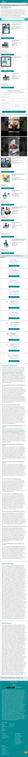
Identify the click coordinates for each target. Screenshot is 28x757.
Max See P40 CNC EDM (16, 157)
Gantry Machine (4, 612)
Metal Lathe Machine (15, 602)
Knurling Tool (20, 577)
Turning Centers (11, 587)
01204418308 (4, 747)
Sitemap (3, 725)
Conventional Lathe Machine (20, 601)
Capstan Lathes (8, 577)
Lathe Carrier (4, 570)
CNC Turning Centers (11, 581)
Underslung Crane (5, 703)
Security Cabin (18, 695)
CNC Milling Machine (17, 588)
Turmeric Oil (23, 718)
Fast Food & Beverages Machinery (15, 632)
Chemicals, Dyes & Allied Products (10, 644)
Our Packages (17, 737)
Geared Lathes (18, 590)
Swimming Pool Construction (11, 714)
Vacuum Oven (4, 700)
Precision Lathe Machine (6, 593)
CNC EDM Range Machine (17, 57)
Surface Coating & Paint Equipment (8, 658)
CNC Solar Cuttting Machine (14, 432)
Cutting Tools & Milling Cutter (20, 673)
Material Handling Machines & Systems (13, 650)
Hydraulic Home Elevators (6, 694)
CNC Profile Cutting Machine (19, 587)
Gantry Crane (10, 703)
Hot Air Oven (9, 700)
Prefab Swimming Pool (18, 713)
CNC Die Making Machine (10, 595)
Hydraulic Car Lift (20, 694)
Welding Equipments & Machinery (11, 669)
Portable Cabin (19, 690)
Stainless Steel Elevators (12, 695)
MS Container (17, 697)
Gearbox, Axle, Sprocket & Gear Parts (16, 663)
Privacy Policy (4, 737)
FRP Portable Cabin (11, 697)
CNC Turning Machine (12, 596)
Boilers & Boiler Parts (10, 670)
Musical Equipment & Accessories (8, 667)
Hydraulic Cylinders (20, 700)
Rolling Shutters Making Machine (13, 711)
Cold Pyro (14, 717)
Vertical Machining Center (16, 599)
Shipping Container (16, 699)
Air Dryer (6, 711)
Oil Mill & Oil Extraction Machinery (19, 634)
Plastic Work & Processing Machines (19, 640)
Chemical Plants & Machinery (7, 640)
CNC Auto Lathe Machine (20, 596)
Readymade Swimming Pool (6, 715)
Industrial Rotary (8, 583)
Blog (2, 727)
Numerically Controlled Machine (11, 575)
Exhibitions (3, 730)
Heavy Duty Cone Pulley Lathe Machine (15, 571)
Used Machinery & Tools (18, 670)
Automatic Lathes (14, 573)
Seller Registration (18, 735)
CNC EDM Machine (15, 40)
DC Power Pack (13, 700)
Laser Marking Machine (13, 690)
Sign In (25, 1)
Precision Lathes (17, 570)
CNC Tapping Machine (21, 431)
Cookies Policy (4, 735)
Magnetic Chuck (15, 577)
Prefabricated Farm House (8, 696)
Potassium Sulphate (17, 718)
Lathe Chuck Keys (10, 570)
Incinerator (16, 667)
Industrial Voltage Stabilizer (9, 702)
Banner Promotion (18, 739)
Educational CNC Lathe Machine (14, 589)
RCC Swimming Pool (20, 714)
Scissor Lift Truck (4, 695)
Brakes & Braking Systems (12, 637)
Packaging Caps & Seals (18, 674)
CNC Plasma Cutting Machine (17, 606)
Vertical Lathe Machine (15, 614)
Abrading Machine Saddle (17, 616)
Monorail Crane (19, 703)
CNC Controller (10, 612)
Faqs (2, 731)
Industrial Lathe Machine (12, 572)
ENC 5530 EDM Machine (16, 24)
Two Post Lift (4, 712)
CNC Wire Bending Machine (19, 567)
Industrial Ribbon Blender (9, 692)
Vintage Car (9, 716)
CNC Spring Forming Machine (10, 610)
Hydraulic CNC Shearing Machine (19, 611)
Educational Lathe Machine (12, 600)
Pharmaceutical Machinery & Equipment (9, 635)
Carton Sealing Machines (16, 693)
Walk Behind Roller (11, 691)
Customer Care (4, 726)
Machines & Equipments (9, 639)
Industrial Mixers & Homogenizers (8, 643)
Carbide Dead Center (9, 617)
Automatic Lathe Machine (21, 572)
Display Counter (23, 693)
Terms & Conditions (5, 736)
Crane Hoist (15, 703)
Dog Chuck (21, 608)
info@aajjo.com (4, 750)
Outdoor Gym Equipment (15, 715)
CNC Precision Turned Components (15, 613)
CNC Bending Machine (19, 595)
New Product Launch (18, 741)
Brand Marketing (17, 740)
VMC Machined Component (17, 371)
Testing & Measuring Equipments (20, 639)
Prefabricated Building (15, 698)
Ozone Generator (9, 717)
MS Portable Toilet (16, 696)
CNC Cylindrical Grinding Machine (17, 578)
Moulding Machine (5, 628)
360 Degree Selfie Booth (20, 717)
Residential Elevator (14, 694)
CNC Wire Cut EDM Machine (16, 593)
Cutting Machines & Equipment (13, 651)
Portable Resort (22, 696)
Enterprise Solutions (18, 742)
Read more (18, 15)
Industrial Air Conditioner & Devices (15, 662)
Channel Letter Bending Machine (15, 594)
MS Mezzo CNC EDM (16, 222)
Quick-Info (3, 728)
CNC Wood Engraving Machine (16, 605)
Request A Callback (14, 681)
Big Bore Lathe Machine (6, 573)
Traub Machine (16, 612)
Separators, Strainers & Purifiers (7, 645)
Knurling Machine (5, 613)
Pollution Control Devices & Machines (14, 633)
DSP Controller (4, 432)
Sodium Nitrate (11, 718)
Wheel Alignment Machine (10, 712)
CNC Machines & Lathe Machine (7, 5)
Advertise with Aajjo (18, 736)
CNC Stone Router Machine (13, 701)
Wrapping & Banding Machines (19, 627)
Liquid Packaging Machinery (7, 626)
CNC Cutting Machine (10, 576)
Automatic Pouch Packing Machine (10, 710)
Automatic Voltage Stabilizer (18, 702)
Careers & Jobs (11, 725)
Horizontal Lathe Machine (6, 602)
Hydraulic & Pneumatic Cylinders (7, 674)
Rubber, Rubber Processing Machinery (15, 649)
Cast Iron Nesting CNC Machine (7, 588)
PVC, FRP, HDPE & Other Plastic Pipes (18, 657)
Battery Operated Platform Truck (17, 716)
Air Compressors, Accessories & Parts (16, 656)
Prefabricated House (9, 699)
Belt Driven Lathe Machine (10, 601)
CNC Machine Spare (8, 616)
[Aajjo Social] (15, 687)
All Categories (11, 726)
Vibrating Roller (16, 691)
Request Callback (7, 38)
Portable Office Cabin (7, 698)
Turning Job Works (9, 567)
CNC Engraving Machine (16, 583)
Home (1, 5)
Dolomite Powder (10, 719)
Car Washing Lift (22, 711)
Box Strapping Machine (8, 693)
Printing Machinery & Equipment (7, 627)
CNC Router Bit (23, 612)
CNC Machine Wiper (19, 581)
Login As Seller (17, 743)
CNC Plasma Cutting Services (18, 618)
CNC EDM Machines (15, 190)
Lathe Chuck (10, 618)
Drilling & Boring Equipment (20, 658)
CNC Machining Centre (18, 617)
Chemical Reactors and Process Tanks (9, 661)
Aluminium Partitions (17, 692)
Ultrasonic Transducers (11, 709)
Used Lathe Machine (8, 611)
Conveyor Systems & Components (15, 628)
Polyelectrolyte (16, 719)
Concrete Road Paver (5, 718)
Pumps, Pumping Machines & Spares (19, 626)
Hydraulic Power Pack (5, 701)
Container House (22, 699)
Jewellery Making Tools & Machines (8, 673)
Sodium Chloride (4, 719)
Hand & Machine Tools (18, 645)
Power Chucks (13, 584)
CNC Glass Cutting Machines (13, 608)
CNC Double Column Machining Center (17, 607)
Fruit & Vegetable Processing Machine (16, 646)
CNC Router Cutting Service (13, 582)
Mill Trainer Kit (7, 584)
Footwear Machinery (21, 644)
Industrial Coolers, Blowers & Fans (14, 629)
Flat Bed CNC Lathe (11, 590)
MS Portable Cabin (5, 697)
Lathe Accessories (8, 371)
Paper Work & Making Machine (17, 641)
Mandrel (9, 614)
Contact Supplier (14, 265)
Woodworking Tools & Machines (11, 638)
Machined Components (20, 584)
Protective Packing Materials (12, 655)
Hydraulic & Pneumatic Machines (15, 652)
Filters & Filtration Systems (7, 641)
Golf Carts (5, 716)
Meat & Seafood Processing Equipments (17, 664)
